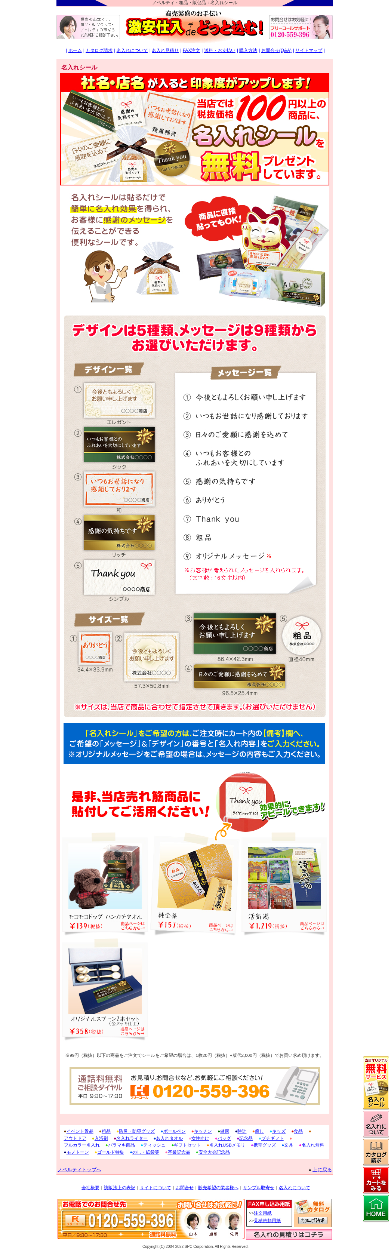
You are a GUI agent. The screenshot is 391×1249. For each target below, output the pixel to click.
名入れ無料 (313, 1144)
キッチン (203, 1131)
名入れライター (132, 1138)
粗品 (106, 1131)
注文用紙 (263, 1213)
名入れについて (132, 50)
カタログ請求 (99, 50)
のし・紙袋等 (145, 1152)
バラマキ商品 (121, 1144)
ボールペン (174, 1131)
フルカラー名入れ (82, 1144)
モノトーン (78, 1152)
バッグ (224, 1138)
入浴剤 (101, 1138)
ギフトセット (187, 1144)
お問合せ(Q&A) (276, 50)
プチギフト (272, 1138)
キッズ (279, 1131)
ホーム (75, 50)
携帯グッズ (264, 1144)
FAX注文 (191, 50)
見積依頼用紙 (267, 1220)
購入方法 (248, 50)
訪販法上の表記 (119, 1187)
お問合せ (185, 1187)
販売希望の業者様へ (218, 1187)
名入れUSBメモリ (227, 1144)
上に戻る (322, 1169)
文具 (288, 1144)
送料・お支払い (219, 50)
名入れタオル (169, 1138)
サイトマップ (308, 50)
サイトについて (155, 1187)
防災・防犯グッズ (137, 1131)
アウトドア (75, 1138)
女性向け (200, 1138)
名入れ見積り (165, 50)
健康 (224, 1131)
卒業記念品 (179, 1152)
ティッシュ (154, 1144)
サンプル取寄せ (258, 1187)
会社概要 (90, 1187)
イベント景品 (80, 1131)
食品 (298, 1131)
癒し (259, 1131)
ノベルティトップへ (79, 1169)
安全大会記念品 (214, 1152)
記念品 (246, 1138)
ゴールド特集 (110, 1152)
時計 (241, 1131)
